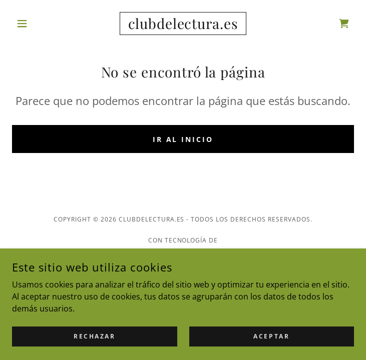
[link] (182, 23)
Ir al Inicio (183, 139)
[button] (37, 24)
